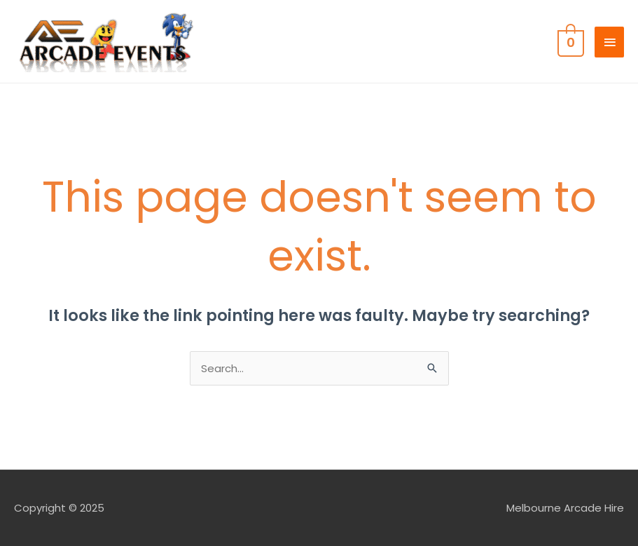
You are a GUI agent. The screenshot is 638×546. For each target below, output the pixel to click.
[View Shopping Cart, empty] (569, 41)
